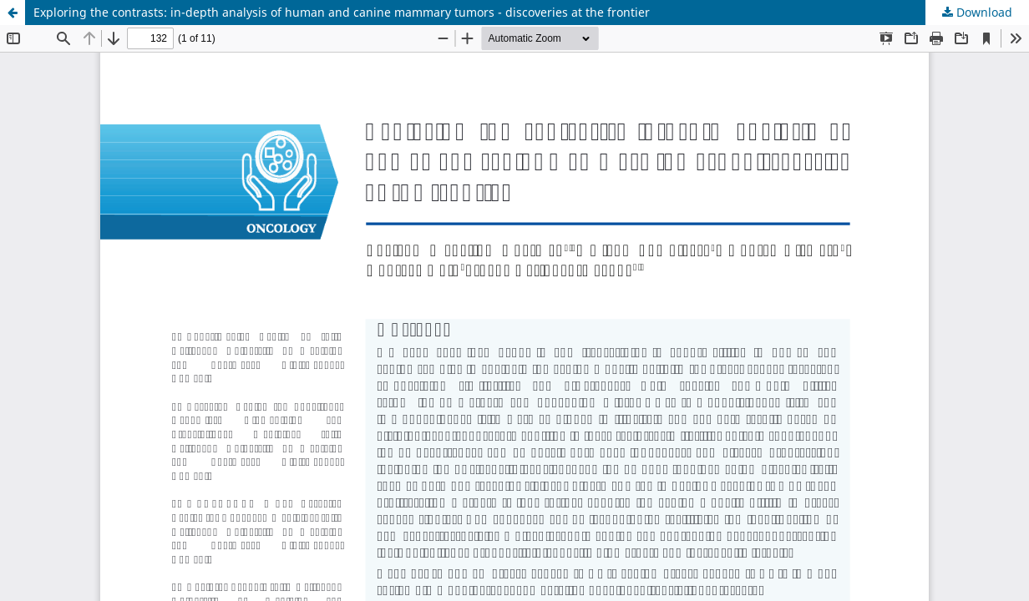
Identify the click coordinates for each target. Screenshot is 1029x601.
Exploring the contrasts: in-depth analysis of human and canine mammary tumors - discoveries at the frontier (341, 12)
